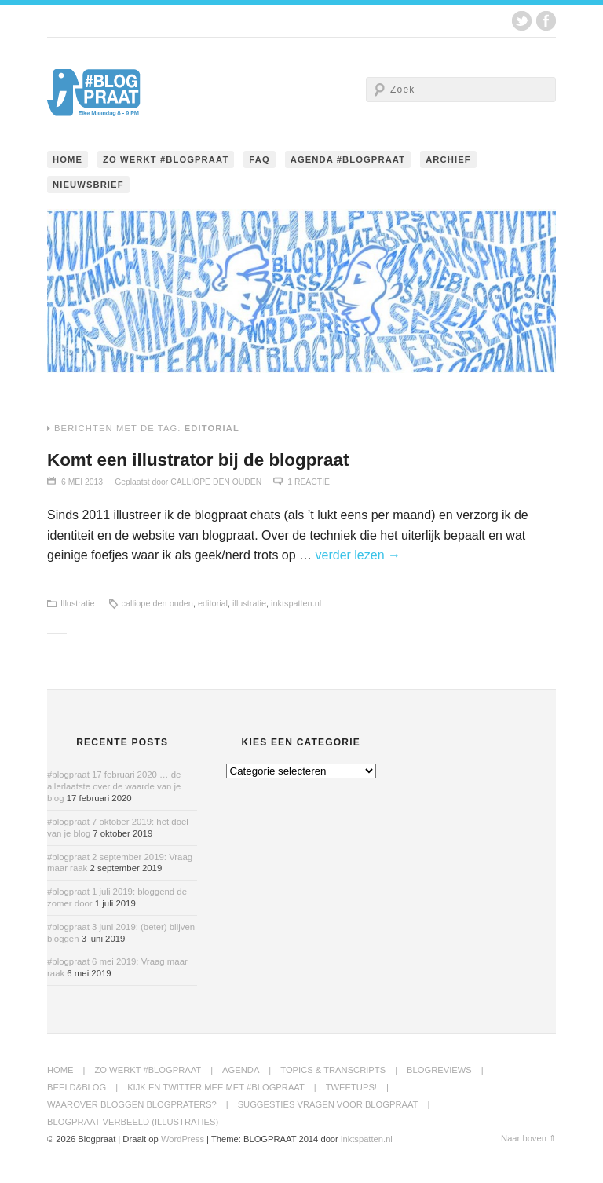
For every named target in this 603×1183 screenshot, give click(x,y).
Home (67, 159)
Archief (448, 159)
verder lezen (358, 555)
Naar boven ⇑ (528, 1138)
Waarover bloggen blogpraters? (132, 1104)
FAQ (259, 159)
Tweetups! (351, 1087)
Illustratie (77, 603)
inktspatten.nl (296, 603)
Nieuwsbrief (88, 184)
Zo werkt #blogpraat (165, 159)
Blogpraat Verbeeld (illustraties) (132, 1121)
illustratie (249, 603)
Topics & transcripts (333, 1070)
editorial (213, 603)
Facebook (546, 21)
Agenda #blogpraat (348, 159)
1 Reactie (308, 482)
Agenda (240, 1070)
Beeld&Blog (76, 1087)
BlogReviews (439, 1070)
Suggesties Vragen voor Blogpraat (328, 1104)
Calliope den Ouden (215, 482)
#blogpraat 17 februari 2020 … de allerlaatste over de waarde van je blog (114, 786)
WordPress (182, 1139)
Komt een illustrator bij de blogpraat (198, 460)
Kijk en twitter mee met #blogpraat (216, 1087)
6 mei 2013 (82, 482)
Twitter (522, 21)
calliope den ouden (157, 603)
